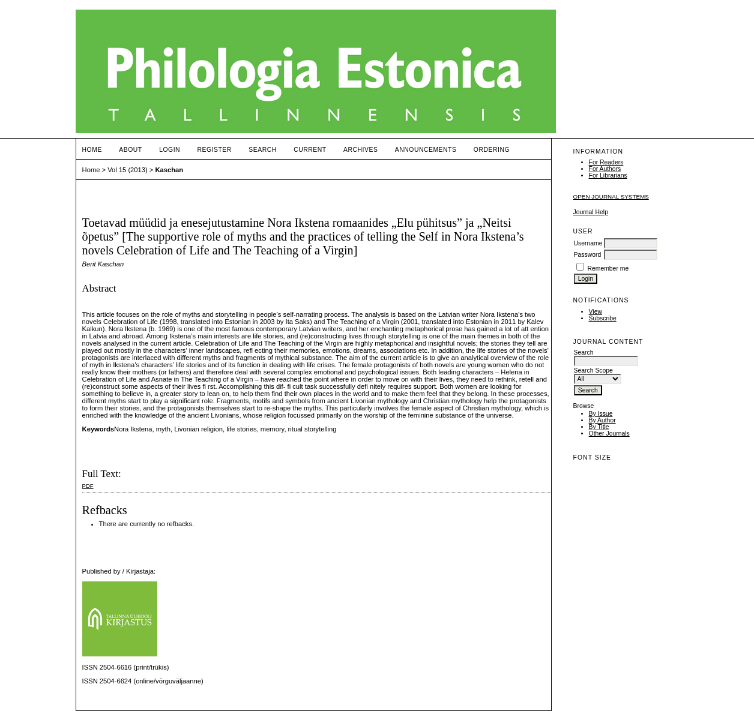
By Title (599, 427)
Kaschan (169, 169)
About (130, 149)
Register (215, 149)
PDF (88, 485)
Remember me (608, 268)
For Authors (605, 169)
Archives (360, 149)
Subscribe (603, 318)
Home (92, 149)
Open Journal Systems (611, 196)
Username (588, 243)
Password (588, 254)
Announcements (426, 149)
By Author (602, 420)
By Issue (601, 413)
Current (310, 149)
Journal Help (590, 212)
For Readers (606, 162)
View (595, 311)
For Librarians (608, 175)
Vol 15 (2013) (127, 169)
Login (169, 149)
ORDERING (492, 149)
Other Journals (609, 433)
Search (262, 149)
